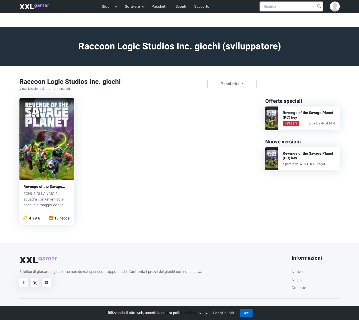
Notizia (298, 272)
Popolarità (231, 84)
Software (134, 6)
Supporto (201, 6)
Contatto (299, 288)
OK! (246, 313)
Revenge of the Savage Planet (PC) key (42, 186)
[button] (335, 6)
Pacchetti (160, 6)
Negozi (297, 280)
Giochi (109, 6)
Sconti (181, 6)
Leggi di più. (224, 313)
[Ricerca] (291, 6)
